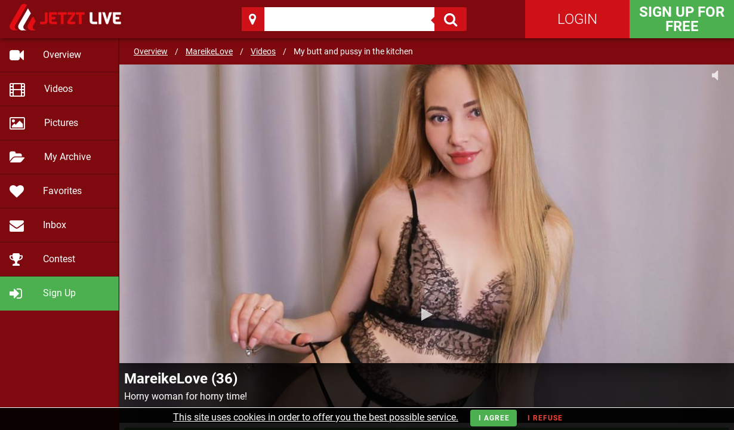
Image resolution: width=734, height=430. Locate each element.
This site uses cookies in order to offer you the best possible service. (315, 417)
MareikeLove (209, 51)
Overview (151, 51)
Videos (263, 51)
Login (577, 19)
